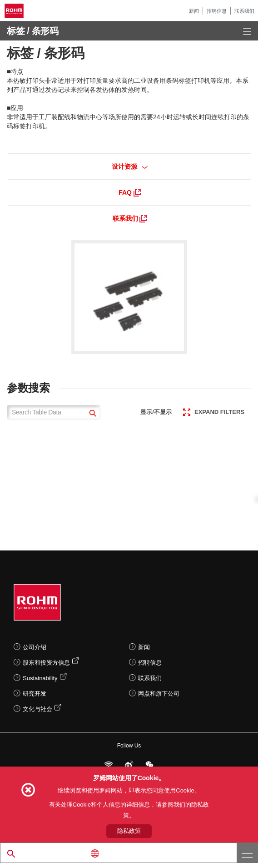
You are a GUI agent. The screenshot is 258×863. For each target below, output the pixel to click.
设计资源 (130, 166)
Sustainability (40, 678)
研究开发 (34, 693)
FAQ (130, 192)
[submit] (91, 414)
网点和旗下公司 (158, 693)
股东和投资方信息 (46, 662)
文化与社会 (37, 709)
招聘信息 (217, 11)
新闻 (194, 11)
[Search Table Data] (53, 412)
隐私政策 (129, 831)
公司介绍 (34, 647)
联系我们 (244, 11)
